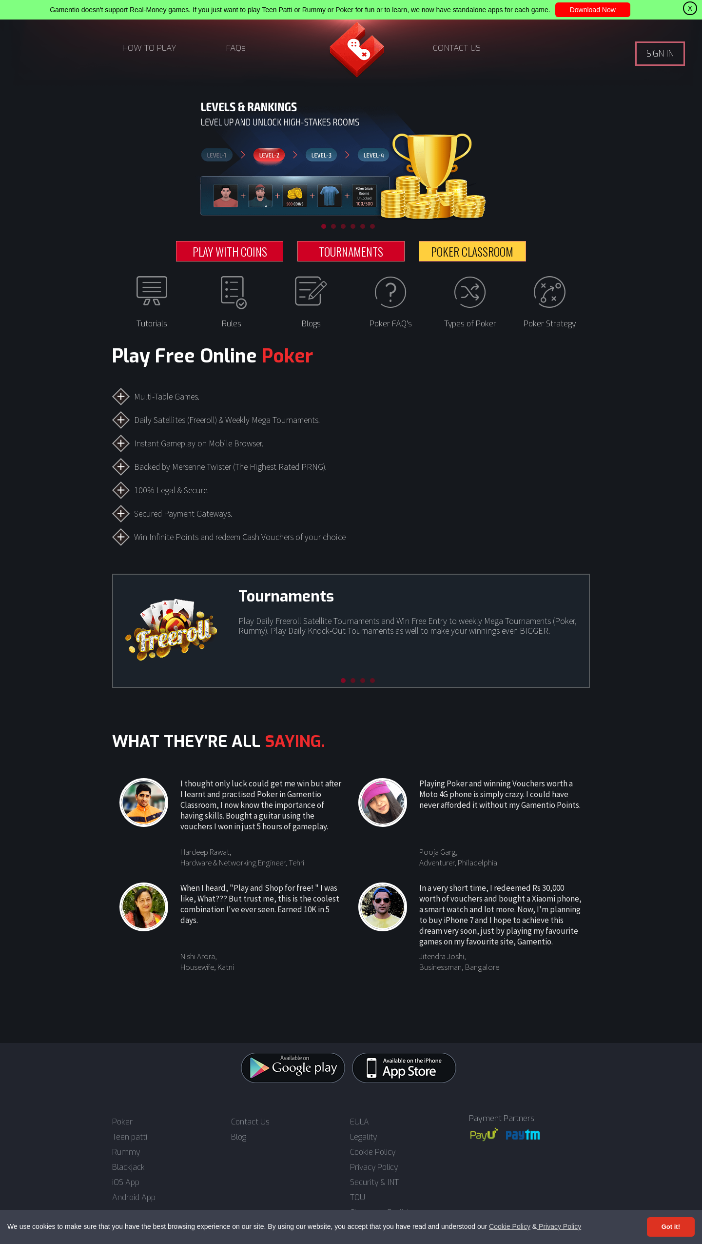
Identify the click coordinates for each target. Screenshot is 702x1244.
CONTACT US (457, 48)
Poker (122, 1122)
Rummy (126, 1152)
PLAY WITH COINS (230, 251)
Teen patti (129, 1137)
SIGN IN (660, 54)
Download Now (593, 10)
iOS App (125, 1182)
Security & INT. (375, 1182)
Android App (134, 1198)
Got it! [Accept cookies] (671, 1226)
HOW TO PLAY (149, 48)
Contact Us (250, 1122)
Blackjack (128, 1167)
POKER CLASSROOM (472, 251)
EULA (359, 1122)
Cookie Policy (509, 1226)
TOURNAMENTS (351, 251)
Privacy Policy (559, 1226)
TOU (357, 1198)
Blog (238, 1137)
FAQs (236, 48)
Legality (363, 1137)
